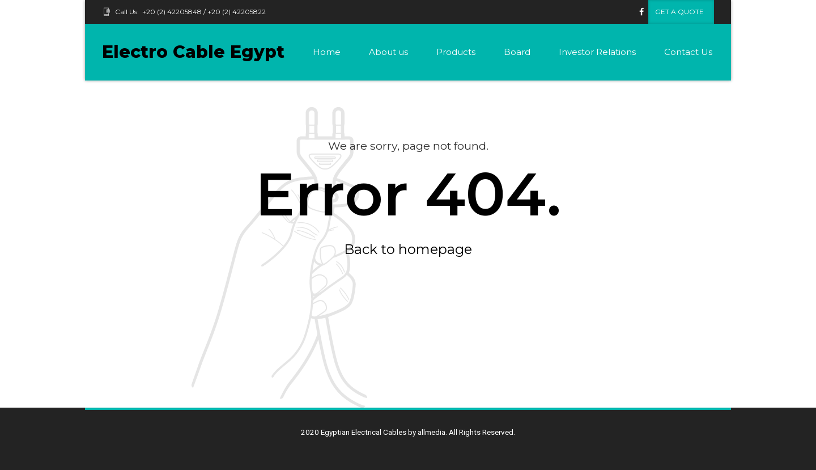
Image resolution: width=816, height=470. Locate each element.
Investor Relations (597, 51)
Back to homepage (408, 249)
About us (388, 51)
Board (517, 51)
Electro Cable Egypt (193, 51)
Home (327, 51)
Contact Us (688, 51)
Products (455, 51)
